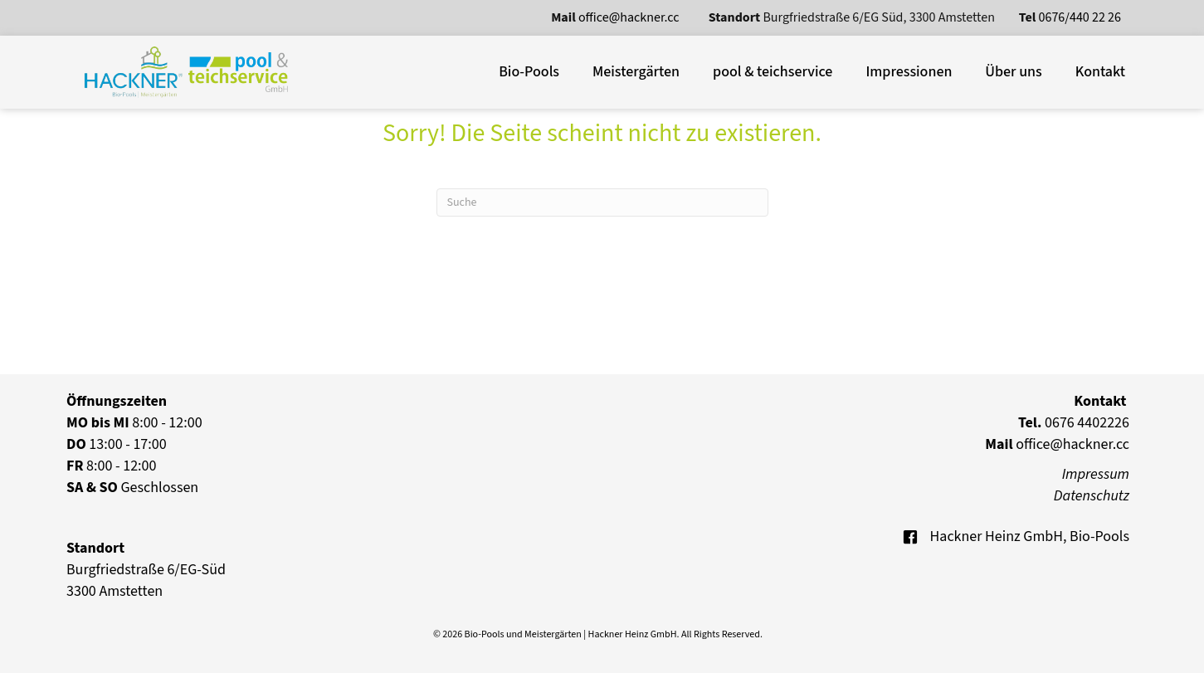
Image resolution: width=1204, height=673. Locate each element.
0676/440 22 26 (1080, 17)
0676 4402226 (1073, 422)
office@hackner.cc (630, 17)
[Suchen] (602, 202)
